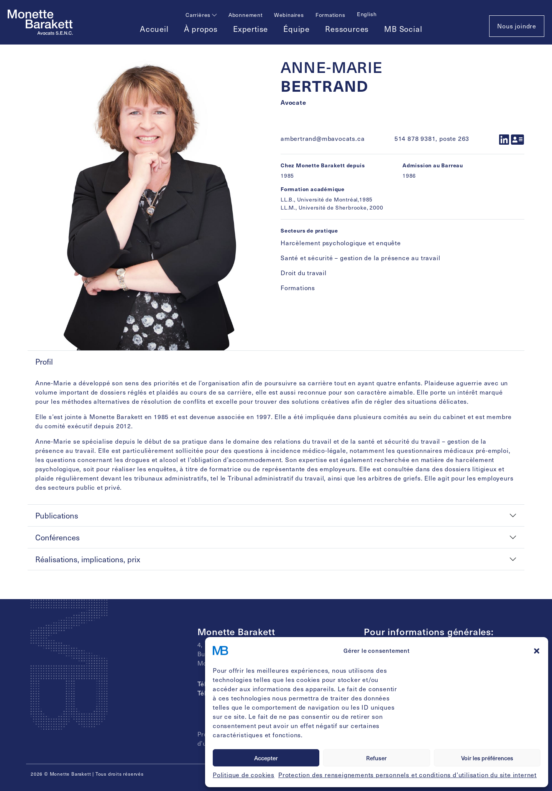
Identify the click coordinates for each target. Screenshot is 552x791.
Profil (44, 361)
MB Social (403, 28)
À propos (201, 28)
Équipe (296, 28)
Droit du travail (304, 273)
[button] (536, 650)
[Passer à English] (367, 14)
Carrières (201, 14)
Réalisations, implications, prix (87, 559)
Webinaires (289, 14)
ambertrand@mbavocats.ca (323, 138)
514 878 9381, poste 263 (431, 138)
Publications (56, 515)
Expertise (250, 28)
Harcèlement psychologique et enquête (341, 243)
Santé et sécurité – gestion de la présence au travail (360, 258)
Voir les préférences (487, 758)
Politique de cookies (243, 775)
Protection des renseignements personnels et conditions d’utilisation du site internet (407, 775)
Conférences (57, 537)
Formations (330, 14)
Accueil (154, 28)
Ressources (347, 28)
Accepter (266, 758)
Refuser (376, 758)
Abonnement (245, 14)
